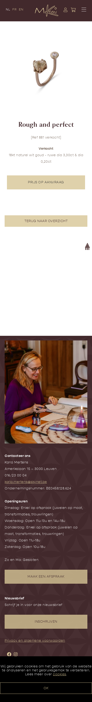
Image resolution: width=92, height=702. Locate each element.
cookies (59, 674)
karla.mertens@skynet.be (26, 482)
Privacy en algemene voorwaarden (35, 641)
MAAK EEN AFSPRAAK (46, 577)
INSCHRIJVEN (46, 622)
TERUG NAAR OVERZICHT (46, 221)
